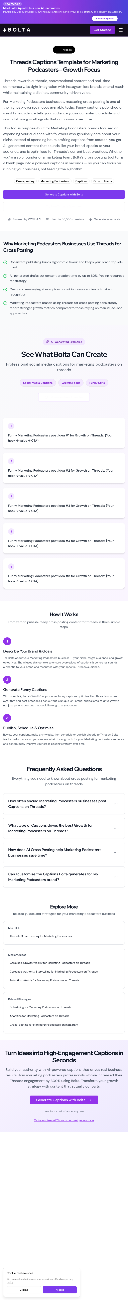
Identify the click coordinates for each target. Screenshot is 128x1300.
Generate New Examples (64, 397)
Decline (24, 1289)
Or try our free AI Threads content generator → (64, 1120)
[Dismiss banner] (122, 18)
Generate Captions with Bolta (64, 194)
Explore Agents (105, 18)
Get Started (102, 30)
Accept (60, 1289)
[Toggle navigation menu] (121, 30)
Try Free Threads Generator (64, 206)
